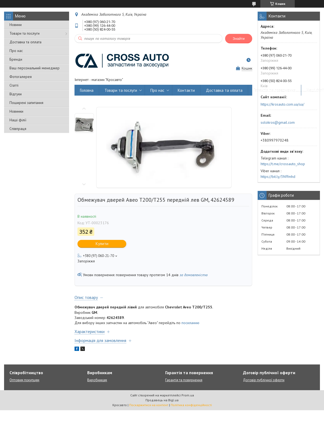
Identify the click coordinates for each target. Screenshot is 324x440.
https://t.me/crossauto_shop (283, 163)
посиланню (190, 322)
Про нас (16, 50)
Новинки (16, 111)
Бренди (15, 59)
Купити (102, 243)
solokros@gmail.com (278, 122)
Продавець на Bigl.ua (162, 400)
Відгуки (15, 94)
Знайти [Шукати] (239, 39)
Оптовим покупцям (24, 380)
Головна (86, 90)
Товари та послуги (24, 33)
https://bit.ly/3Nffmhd (278, 176)
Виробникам (97, 380)
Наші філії (17, 120)
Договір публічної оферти (263, 380)
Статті (13, 85)
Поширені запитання (26, 102)
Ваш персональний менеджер (34, 68)
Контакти (186, 90)
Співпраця (17, 128)
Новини (15, 24)
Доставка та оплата (25, 42)
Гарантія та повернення (275, 90)
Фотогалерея (20, 76)
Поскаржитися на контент (148, 405)
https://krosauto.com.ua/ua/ (282, 104)
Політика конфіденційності (191, 405)
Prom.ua (188, 395)
